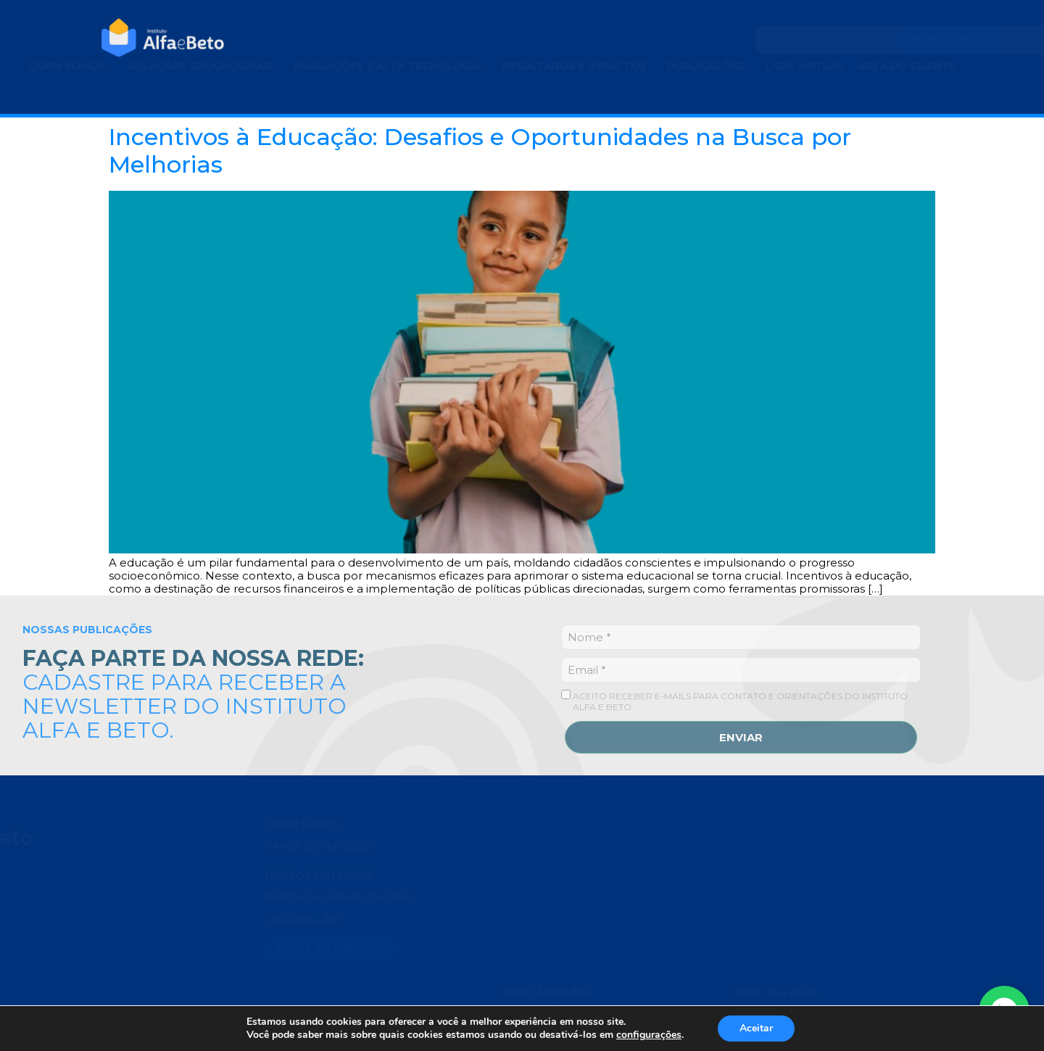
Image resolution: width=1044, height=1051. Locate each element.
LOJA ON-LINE (303, 919)
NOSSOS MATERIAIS (317, 875)
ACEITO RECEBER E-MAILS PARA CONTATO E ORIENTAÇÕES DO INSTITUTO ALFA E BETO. (734, 701)
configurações (649, 1035)
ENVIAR (741, 737)
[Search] (754, 39)
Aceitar (756, 1028)
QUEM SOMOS (303, 824)
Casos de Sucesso (318, 846)
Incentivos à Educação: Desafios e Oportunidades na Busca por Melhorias (480, 150)
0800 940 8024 (776, 961)
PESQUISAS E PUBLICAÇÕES (339, 897)
